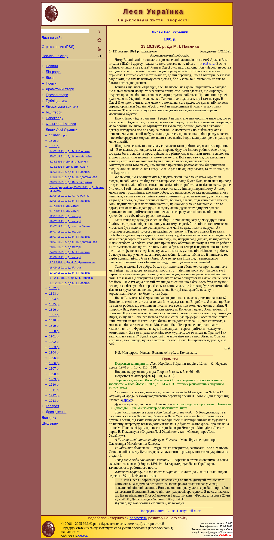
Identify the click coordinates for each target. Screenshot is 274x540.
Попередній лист (152, 511)
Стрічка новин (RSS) (58, 47)
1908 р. (54, 405)
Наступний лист (188, 511)
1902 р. (54, 369)
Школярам (50, 461)
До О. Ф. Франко (69, 209)
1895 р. (54, 327)
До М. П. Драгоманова (73, 189)
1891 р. (54, 155)
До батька (65, 287)
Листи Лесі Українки (61, 137)
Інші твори (54, 118)
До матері (64, 220)
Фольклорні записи (61, 131)
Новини (52, 67)
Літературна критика (62, 111)
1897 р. (54, 339)
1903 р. (54, 375)
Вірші (50, 79)
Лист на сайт (52, 37)
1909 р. (54, 411)
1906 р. (54, 393)
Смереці (83, 535)
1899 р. (54, 351)
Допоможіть (137, 518)
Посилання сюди (55, 56)
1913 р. (54, 435)
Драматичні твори (60, 92)
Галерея (52, 441)
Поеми (51, 86)
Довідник (49, 454)
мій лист (209, 63)
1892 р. (54, 309)
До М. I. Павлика (69, 161)
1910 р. (54, 417)
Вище (170, 511)
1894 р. (54, 321)
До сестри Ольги (68, 178)
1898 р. (54, 345)
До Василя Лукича (70, 194)
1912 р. (54, 429)
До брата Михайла (70, 167)
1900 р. (54, 357)
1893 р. (54, 315)
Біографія (53, 73)
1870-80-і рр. (58, 143)
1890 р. (54, 149)
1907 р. (54, 399)
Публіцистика (56, 105)
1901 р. (54, 363)
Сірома (127, 400)
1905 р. (54, 387)
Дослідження (56, 448)
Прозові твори (57, 99)
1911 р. (54, 423)
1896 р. (54, 333)
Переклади (54, 124)
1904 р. (54, 381)
